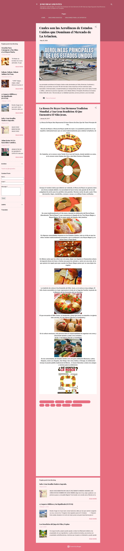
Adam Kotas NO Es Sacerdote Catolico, (8, 141)
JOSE (47, 405)
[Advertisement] (107, 49)
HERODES (68, 402)
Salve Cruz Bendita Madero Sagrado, (53, 484)
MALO (53, 405)
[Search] (111, 4)
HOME (43, 17)
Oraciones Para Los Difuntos (75, 17)
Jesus (42, 405)
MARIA (59, 405)
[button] (96, 27)
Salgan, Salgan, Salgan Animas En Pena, (9, 73)
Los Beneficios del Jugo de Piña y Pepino (54, 524)
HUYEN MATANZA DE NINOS (82, 402)
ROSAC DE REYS (76, 405)
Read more (93, 499)
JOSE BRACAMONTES (51, 4)
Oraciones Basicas (55, 17)
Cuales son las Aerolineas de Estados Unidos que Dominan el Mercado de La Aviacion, (65, 32)
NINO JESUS (66, 405)
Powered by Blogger (74, 546)
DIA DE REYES (60, 402)
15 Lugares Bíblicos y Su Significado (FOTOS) (56, 504)
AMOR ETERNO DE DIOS (47, 402)
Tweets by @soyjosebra (8, 168)
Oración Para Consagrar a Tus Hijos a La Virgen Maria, (9, 50)
